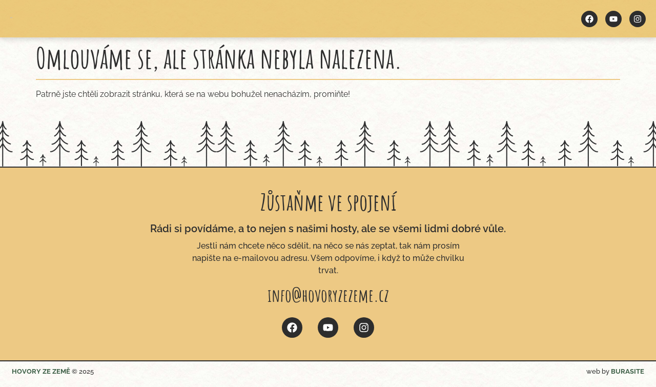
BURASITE (627, 371)
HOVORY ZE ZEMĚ (41, 371)
